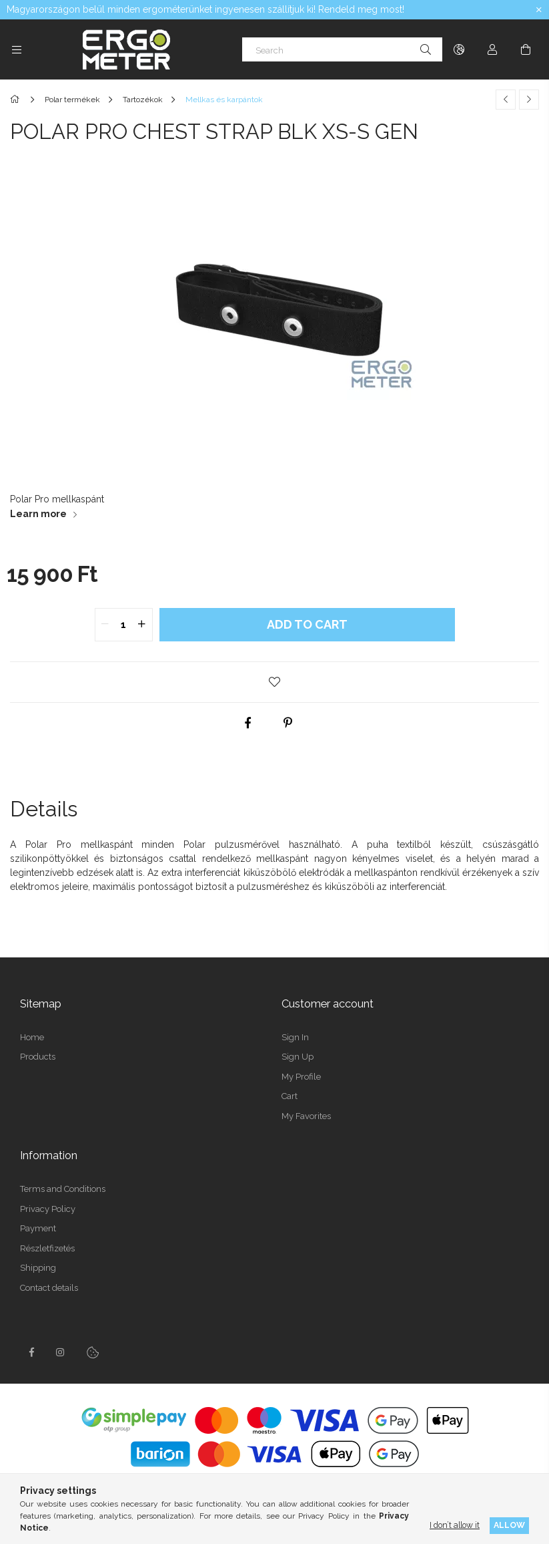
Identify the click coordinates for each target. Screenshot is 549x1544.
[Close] (539, 10)
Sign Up (298, 1057)
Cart (290, 1096)
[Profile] (492, 49)
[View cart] (525, 49)
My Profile (301, 1077)
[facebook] (247, 723)
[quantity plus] (142, 625)
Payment (38, 1228)
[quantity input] (123, 625)
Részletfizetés (47, 1248)
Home (32, 1037)
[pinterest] (287, 723)
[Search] (342, 49)
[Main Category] (17, 99)
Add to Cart (307, 624)
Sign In (295, 1037)
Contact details (49, 1288)
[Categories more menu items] (16, 49)
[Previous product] (506, 100)
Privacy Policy (47, 1209)
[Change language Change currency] (459, 49)
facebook (31, 1352)
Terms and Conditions (62, 1189)
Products (37, 1057)
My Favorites (306, 1116)
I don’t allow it (455, 1525)
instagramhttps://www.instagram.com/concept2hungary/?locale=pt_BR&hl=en (60, 1352)
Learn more (38, 513)
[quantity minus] (105, 625)
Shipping (38, 1268)
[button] (274, 682)
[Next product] (529, 100)
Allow (509, 1525)
